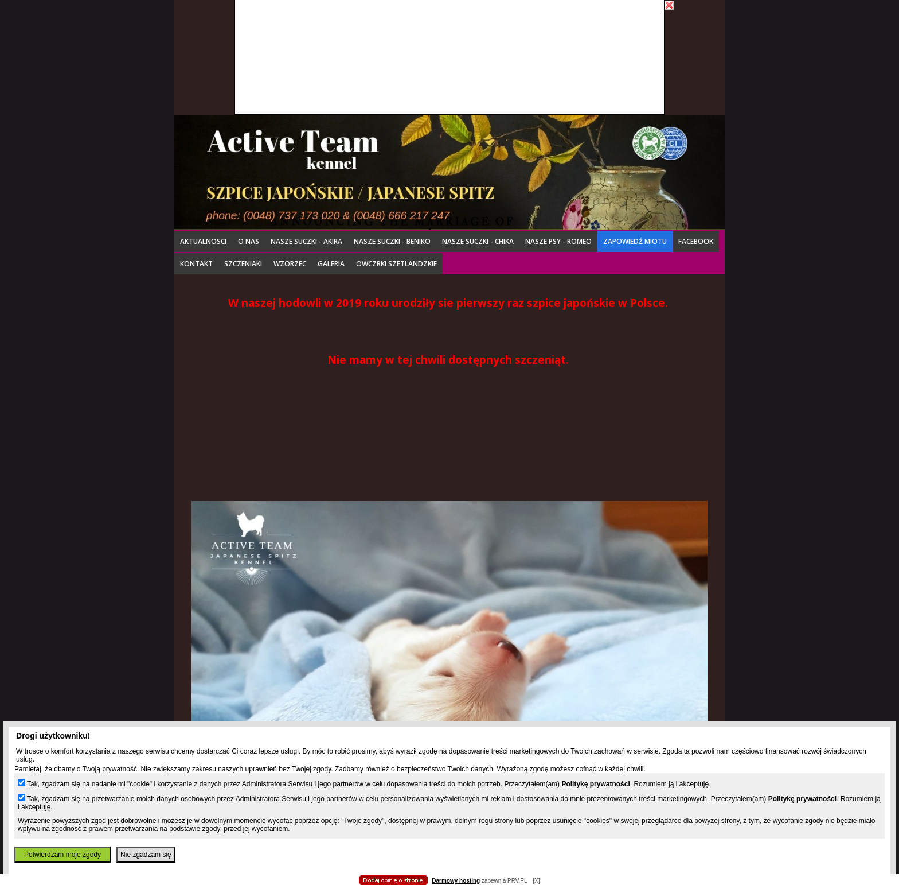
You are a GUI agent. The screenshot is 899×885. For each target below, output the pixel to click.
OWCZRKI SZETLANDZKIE (396, 264)
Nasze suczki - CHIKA (478, 241)
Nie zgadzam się (145, 855)
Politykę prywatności (595, 784)
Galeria (331, 264)
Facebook (695, 241)
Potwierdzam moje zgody (62, 855)
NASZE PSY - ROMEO (558, 241)
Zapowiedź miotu (635, 241)
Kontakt (196, 264)
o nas (248, 241)
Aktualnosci (203, 241)
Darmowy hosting (456, 881)
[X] (536, 881)
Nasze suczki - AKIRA (306, 241)
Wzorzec (289, 264)
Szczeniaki (243, 264)
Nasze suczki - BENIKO (392, 241)
